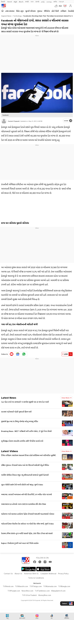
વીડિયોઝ (47, 11)
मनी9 (55, 1)
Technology (17, 16)
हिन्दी (3, 1)
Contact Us (8, 573)
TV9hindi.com (8, 586)
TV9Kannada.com (50, 586)
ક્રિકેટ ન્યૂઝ (20, 11)
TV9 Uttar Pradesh (29, 595)
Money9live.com (44, 595)
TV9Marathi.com (21, 586)
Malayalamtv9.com (58, 590)
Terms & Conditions (36, 577)
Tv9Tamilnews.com (42, 590)
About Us (18, 573)
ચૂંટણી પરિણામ (30, 11)
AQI (60, 5)
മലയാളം (49, 1)
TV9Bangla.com (64, 586)
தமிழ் (43, 1)
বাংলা (32, 1)
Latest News (8, 398)
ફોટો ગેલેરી (55, 11)
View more (66, 397)
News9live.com (27, 590)
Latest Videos (9, 451)
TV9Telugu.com (36, 586)
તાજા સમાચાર (9, 11)
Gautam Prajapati (13, 121)
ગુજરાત (39, 11)
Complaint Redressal (48, 573)
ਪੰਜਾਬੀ (37, 1)
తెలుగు (21, 1)
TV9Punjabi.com (14, 590)
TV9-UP (61, 1)
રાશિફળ (63, 11)
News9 (9, 1)
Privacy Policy (63, 573)
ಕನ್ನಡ (15, 1)
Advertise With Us (31, 573)
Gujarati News (6, 16)
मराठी (27, 1)
